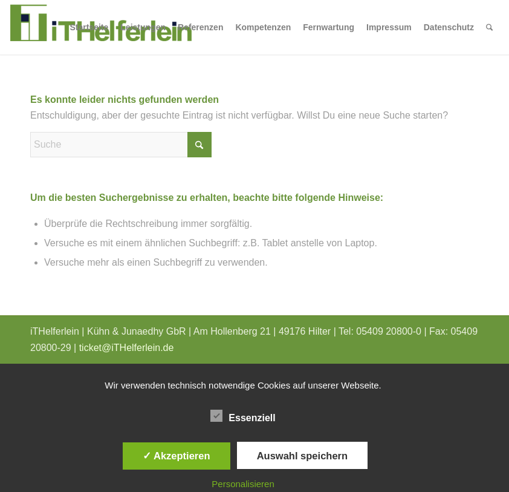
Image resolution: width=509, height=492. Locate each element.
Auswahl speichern (302, 455)
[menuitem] (89, 27)
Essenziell (242, 416)
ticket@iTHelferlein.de (126, 348)
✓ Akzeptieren (176, 455)
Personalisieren (243, 484)
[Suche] (489, 27)
